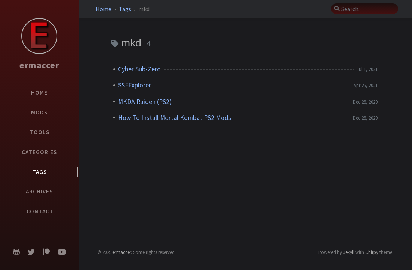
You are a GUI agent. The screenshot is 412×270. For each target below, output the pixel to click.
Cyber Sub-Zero (139, 69)
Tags (125, 9)
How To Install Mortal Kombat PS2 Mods (174, 118)
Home (104, 9)
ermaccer (39, 65)
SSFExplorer (134, 85)
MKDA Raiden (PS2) (145, 102)
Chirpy (371, 252)
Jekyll (348, 252)
